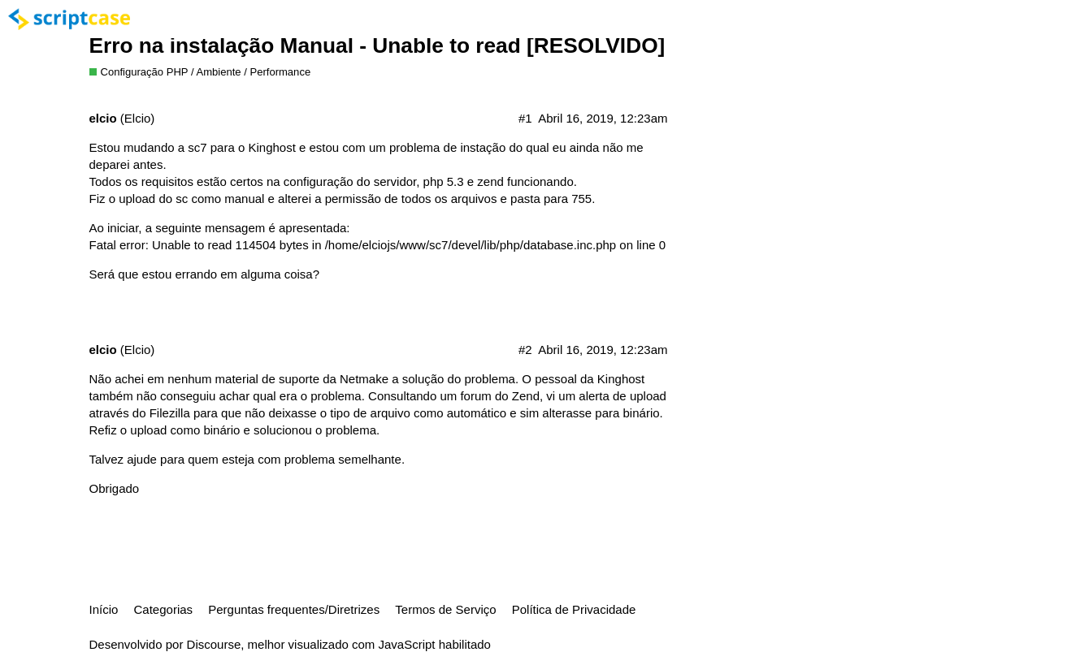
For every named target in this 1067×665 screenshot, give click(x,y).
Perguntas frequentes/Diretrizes (294, 609)
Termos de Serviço (445, 609)
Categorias (163, 609)
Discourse (214, 644)
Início (104, 609)
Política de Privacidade (574, 609)
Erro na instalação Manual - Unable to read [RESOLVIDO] (377, 45)
